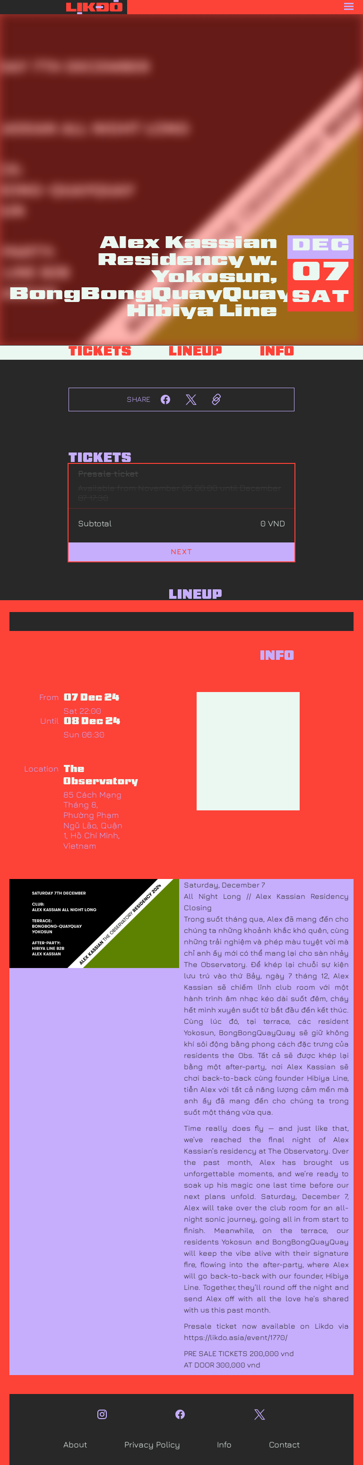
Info (224, 1444)
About (75, 1444)
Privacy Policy (152, 1444)
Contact (284, 1444)
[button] (245, 7)
